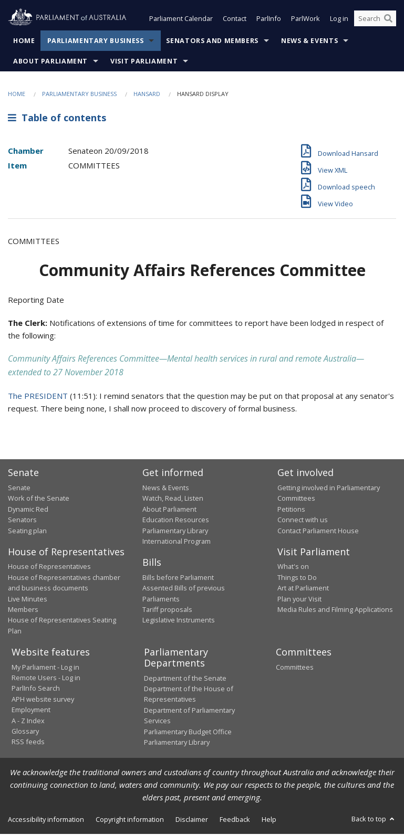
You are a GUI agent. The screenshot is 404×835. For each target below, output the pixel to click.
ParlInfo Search (36, 689)
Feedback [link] (235, 820)
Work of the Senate (38, 499)
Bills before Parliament (178, 578)
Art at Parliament (303, 589)
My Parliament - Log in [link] (45, 668)
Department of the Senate (185, 679)
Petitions (291, 510)
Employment (31, 710)
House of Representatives (49, 567)
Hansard (146, 95)
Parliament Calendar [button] (181, 20)
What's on (293, 567)
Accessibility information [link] (46, 820)
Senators (22, 520)
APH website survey (43, 700)
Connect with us (302, 520)
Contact (234, 20)
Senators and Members (212, 41)
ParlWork (305, 20)
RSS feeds (28, 742)
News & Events (309, 41)
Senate (19, 488)
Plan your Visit (299, 600)
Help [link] (269, 820)
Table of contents (57, 119)
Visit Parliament (144, 62)
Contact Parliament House (318, 531)
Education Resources (175, 520)
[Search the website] (375, 20)
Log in (339, 20)
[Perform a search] (388, 20)
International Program (176, 542)
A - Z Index (28, 721)
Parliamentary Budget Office (188, 732)
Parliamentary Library (175, 531)
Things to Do (297, 578)
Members (23, 610)
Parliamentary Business (95, 41)
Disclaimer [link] (191, 820)
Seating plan (27, 531)
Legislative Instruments (178, 621)
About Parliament (50, 62)
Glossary (25, 732)
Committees (295, 668)
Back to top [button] (373, 820)
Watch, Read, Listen (172, 499)
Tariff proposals (167, 610)
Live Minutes (27, 600)
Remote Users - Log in (46, 678)
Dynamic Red (28, 510)
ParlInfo (268, 20)
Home (24, 41)
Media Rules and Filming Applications (335, 610)
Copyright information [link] (130, 820)
